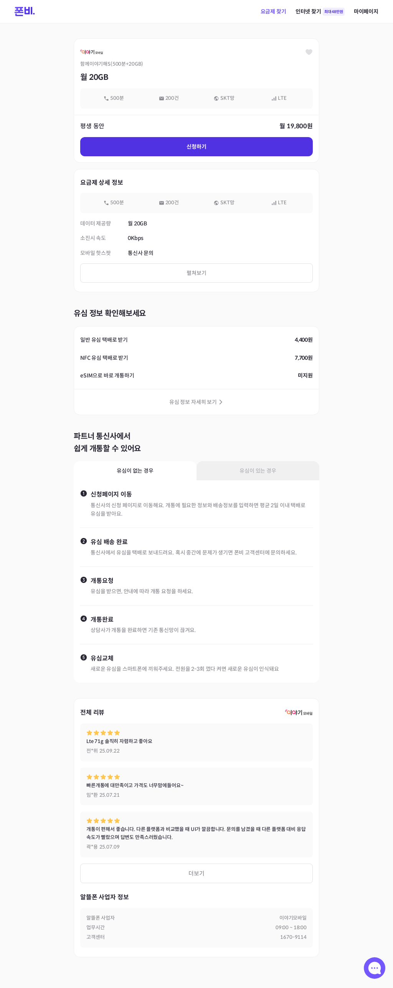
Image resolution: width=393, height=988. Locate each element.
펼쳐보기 (196, 273)
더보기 (196, 873)
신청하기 (196, 146)
